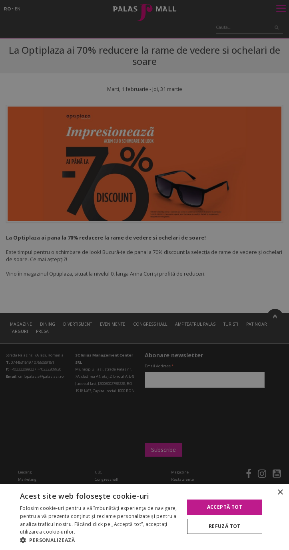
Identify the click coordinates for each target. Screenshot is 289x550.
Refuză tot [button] (225, 526)
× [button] (280, 493)
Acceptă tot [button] (224, 507)
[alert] (144, 275)
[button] (99, 540)
